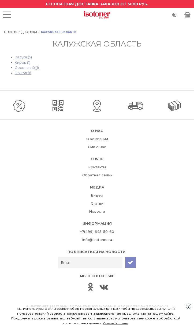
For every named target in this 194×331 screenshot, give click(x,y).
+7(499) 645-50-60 (97, 231)
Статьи (97, 203)
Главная (10, 32)
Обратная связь (97, 175)
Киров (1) (22, 62)
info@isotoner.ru (97, 239)
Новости (97, 211)
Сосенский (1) (27, 67)
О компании (97, 139)
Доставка (29, 32)
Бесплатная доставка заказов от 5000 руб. (97, 4)
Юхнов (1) (23, 73)
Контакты (97, 167)
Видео (97, 195)
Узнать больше (115, 323)
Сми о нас (97, 147)
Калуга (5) (23, 57)
